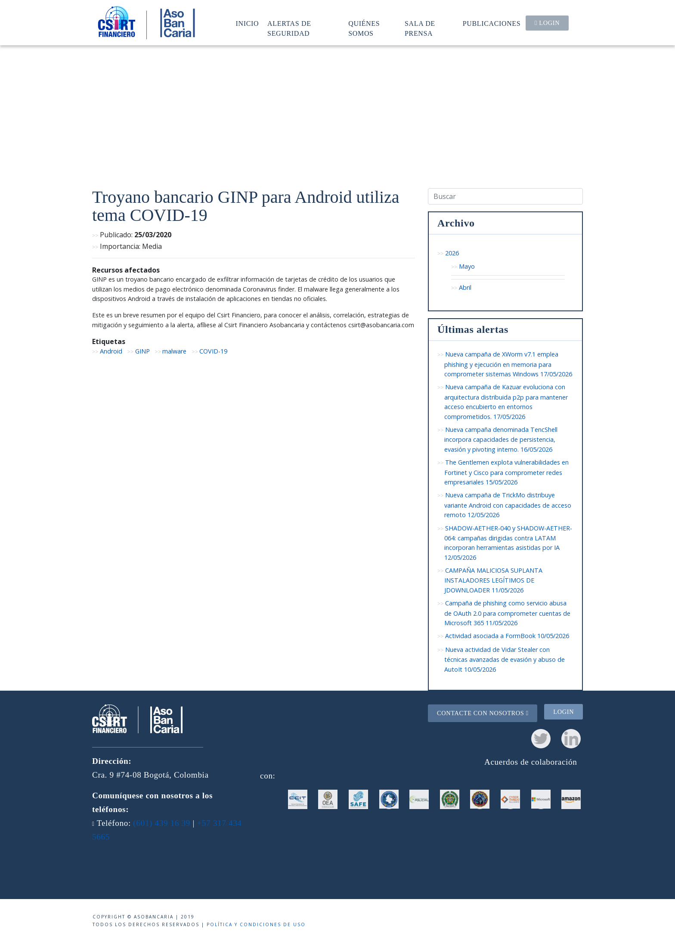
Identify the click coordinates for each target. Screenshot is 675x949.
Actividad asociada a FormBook (507, 636)
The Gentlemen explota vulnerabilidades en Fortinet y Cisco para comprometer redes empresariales (506, 472)
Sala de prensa (420, 28)
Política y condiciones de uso (256, 924)
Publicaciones (492, 23)
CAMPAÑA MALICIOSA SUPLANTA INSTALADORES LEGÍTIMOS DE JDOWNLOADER (493, 580)
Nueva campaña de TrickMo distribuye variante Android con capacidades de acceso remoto (507, 505)
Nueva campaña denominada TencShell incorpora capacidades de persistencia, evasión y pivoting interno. (500, 439)
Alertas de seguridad (289, 28)
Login (547, 22)
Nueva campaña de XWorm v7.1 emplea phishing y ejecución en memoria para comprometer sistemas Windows (508, 364)
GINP (142, 351)
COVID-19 (213, 351)
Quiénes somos (364, 28)
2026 (452, 253)
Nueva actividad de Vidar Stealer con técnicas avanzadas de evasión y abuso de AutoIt (504, 659)
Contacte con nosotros (483, 713)
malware (174, 351)
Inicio (247, 23)
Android (111, 351)
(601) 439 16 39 (161, 823)
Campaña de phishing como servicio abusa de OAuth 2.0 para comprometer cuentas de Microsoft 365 (507, 613)
